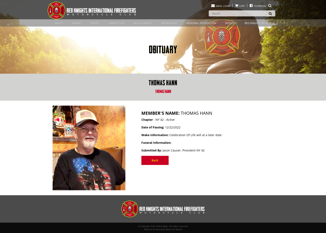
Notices (230, 23)
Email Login (220, 5)
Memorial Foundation (201, 23)
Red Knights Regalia (258, 23)
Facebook (260, 5)
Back (155, 160)
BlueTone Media (174, 229)
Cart (240, 5)
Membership (169, 23)
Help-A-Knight (142, 23)
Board (76, 23)
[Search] (242, 13)
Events (94, 23)
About (59, 23)
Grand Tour (116, 23)
